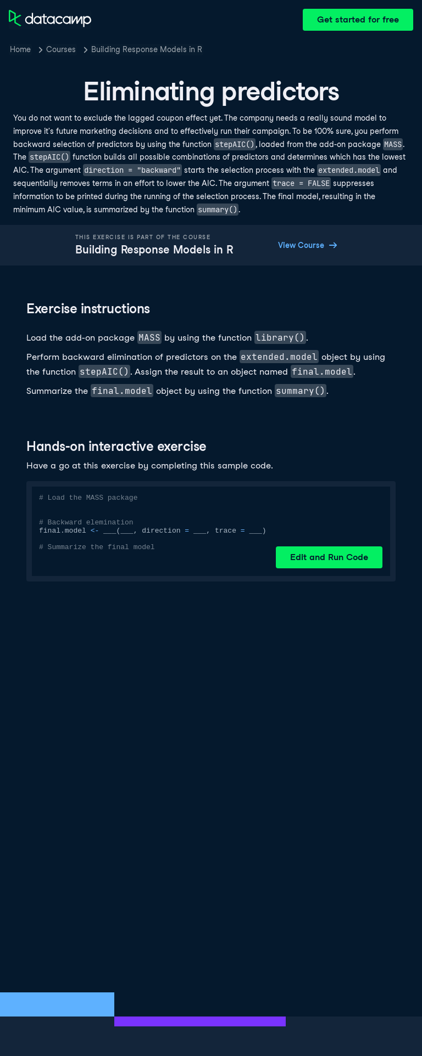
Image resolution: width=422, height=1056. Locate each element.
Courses (61, 49)
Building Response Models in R (146, 49)
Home (20, 49)
